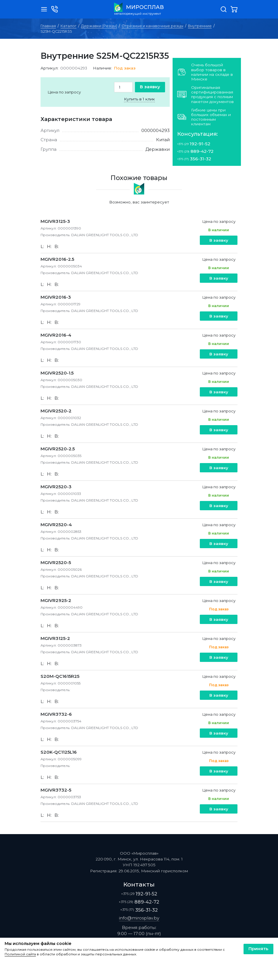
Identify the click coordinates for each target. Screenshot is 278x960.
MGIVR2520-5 (56, 562)
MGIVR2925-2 (56, 600)
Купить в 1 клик (139, 99)
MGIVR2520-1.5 (57, 373)
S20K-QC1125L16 (59, 752)
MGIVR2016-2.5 (57, 259)
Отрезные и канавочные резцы (152, 26)
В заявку (150, 86)
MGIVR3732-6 (56, 714)
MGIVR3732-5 (56, 790)
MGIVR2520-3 (56, 486)
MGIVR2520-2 (56, 411)
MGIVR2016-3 (56, 297)
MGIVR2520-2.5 (58, 448)
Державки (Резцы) (99, 26)
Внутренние (200, 26)
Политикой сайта (20, 954)
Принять (258, 948)
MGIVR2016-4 (56, 335)
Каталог (68, 26)
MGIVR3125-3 (55, 221)
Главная (48, 26)
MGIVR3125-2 (55, 638)
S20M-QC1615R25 (60, 676)
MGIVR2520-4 (56, 524)
